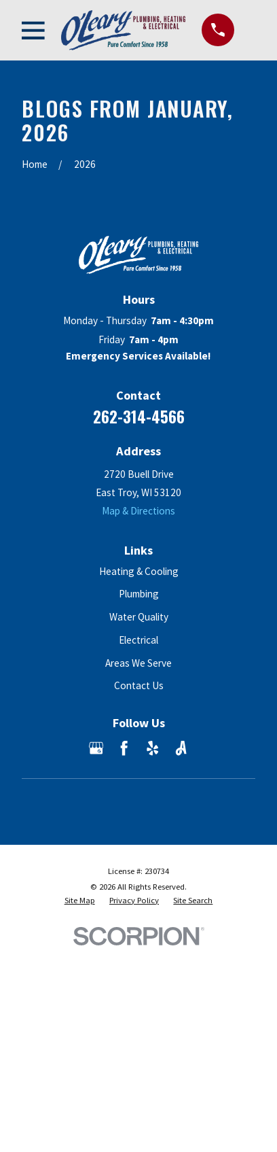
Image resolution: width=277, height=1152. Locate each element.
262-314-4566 (139, 416)
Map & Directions (138, 510)
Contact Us (139, 685)
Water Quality (138, 616)
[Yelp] (152, 748)
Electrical (138, 639)
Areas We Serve (138, 663)
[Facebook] (124, 748)
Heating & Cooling (139, 571)
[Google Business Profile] (96, 748)
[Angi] (181, 748)
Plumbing (139, 593)
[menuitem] (79, 900)
